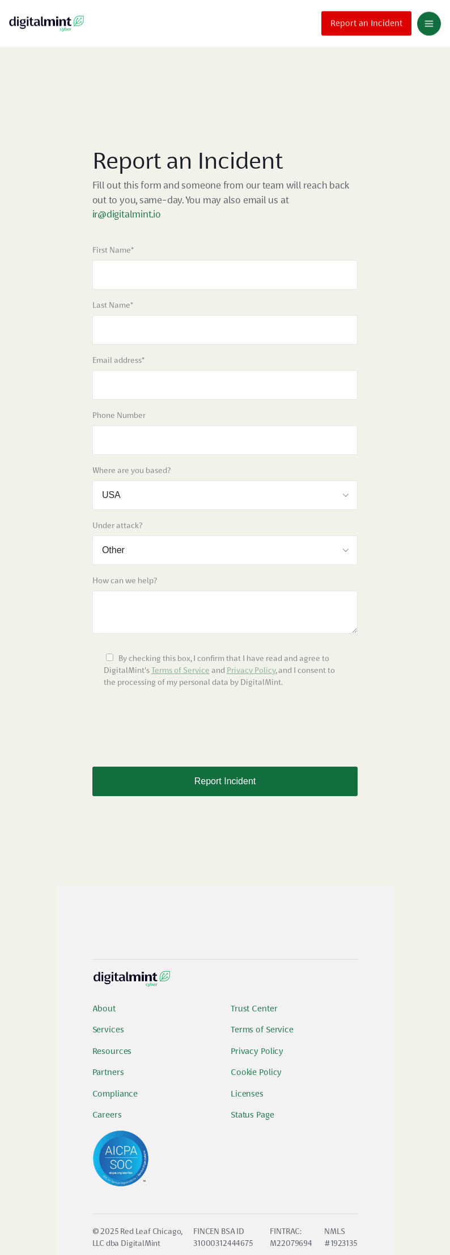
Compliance (115, 1094)
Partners (108, 1072)
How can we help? (124, 580)
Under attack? (117, 525)
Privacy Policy (251, 670)
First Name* (113, 249)
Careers (107, 1115)
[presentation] (178, 722)
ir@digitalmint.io (126, 214)
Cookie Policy (256, 1072)
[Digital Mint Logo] (131, 983)
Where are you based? (131, 470)
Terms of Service (180, 670)
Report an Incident (366, 22)
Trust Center (254, 1008)
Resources (112, 1051)
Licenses (247, 1094)
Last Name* (112, 304)
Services (108, 1029)
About (104, 1008)
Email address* (118, 360)
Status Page (252, 1115)
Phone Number (119, 415)
